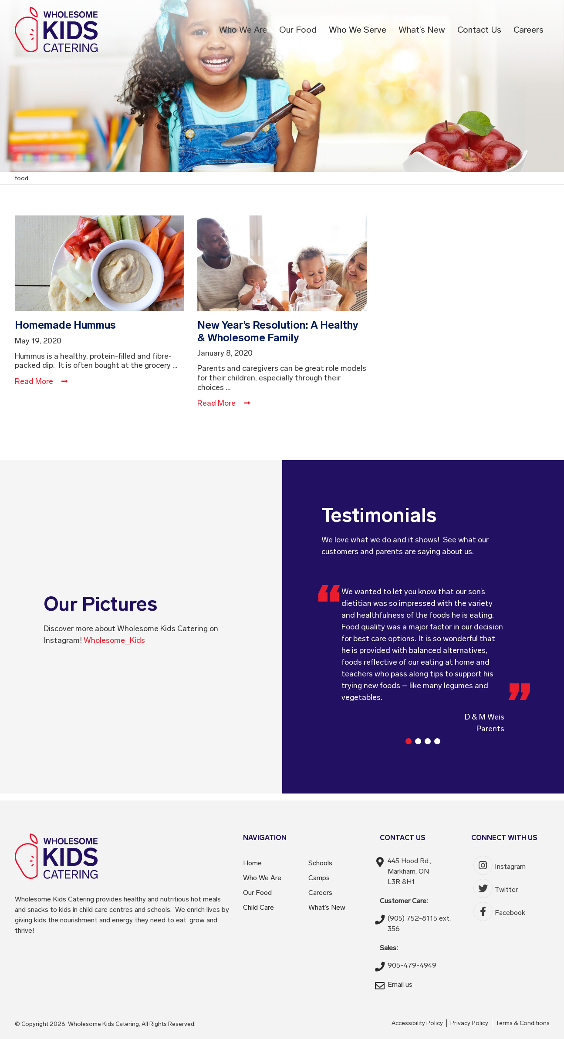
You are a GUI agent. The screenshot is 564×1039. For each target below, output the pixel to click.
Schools (320, 863)
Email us (400, 984)
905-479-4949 (412, 965)
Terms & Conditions (523, 1023)
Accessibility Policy (417, 1023)
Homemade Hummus (65, 325)
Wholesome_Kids (114, 640)
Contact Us (479, 29)
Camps (319, 878)
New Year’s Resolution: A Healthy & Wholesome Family (277, 331)
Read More (41, 381)
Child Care (258, 907)
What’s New (422, 29)
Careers (528, 29)
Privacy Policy (469, 1023)
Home (252, 863)
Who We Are (243, 29)
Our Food (298, 29)
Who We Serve (357, 29)
